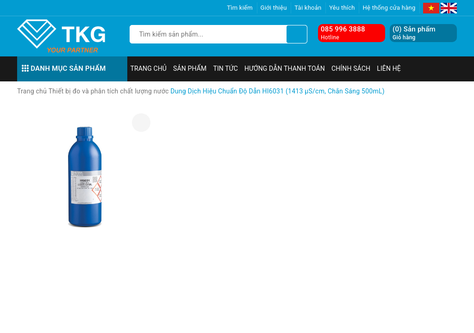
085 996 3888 (343, 29)
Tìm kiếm (240, 7)
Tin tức (225, 68)
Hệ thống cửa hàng (388, 7)
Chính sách (350, 68)
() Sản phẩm (414, 33)
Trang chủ (149, 68)
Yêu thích (342, 7)
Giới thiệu (274, 7)
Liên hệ (389, 68)
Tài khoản (307, 7)
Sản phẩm (189, 68)
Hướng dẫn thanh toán (284, 68)
